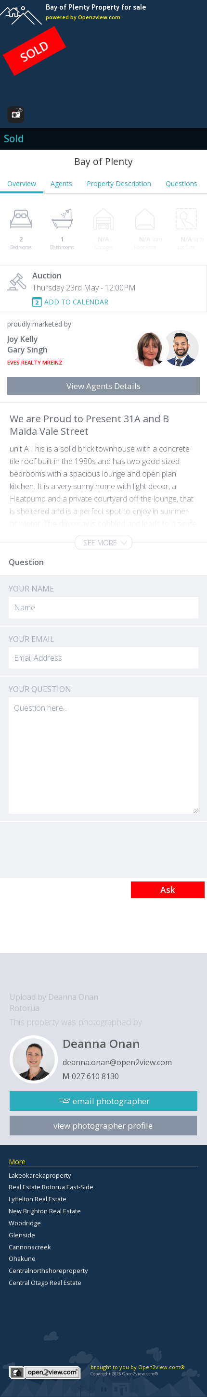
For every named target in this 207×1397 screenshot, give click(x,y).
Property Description (119, 183)
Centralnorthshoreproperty (48, 1270)
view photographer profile (103, 1125)
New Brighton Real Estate (45, 1211)
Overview (21, 183)
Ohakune (22, 1258)
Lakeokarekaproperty (40, 1175)
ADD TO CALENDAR (76, 301)
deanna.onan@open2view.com (117, 1062)
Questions (181, 183)
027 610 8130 (95, 1076)
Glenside (22, 1235)
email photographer (111, 1101)
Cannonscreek (30, 1247)
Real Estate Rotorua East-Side (51, 1187)
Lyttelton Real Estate (37, 1199)
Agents (61, 183)
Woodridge (25, 1223)
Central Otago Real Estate (45, 1282)
